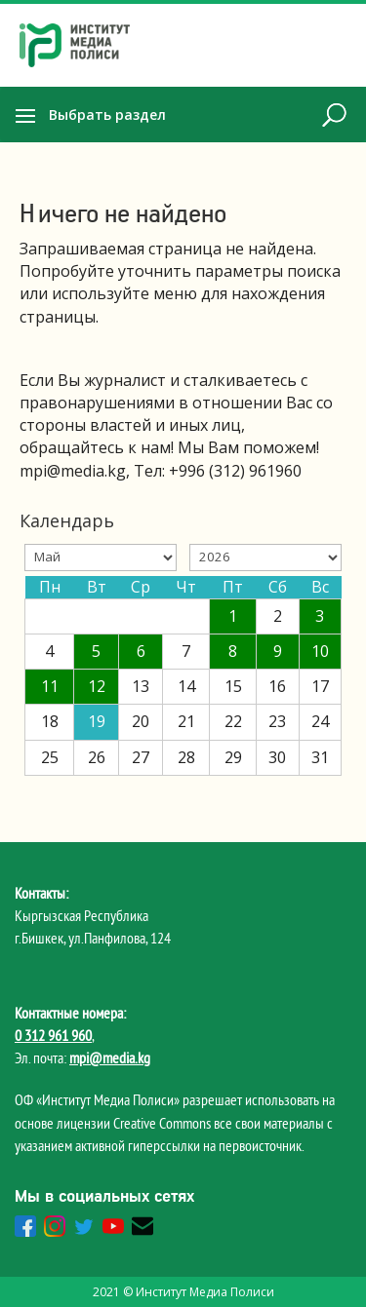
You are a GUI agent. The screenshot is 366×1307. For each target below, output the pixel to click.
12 (96, 686)
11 (50, 686)
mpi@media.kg (109, 1057)
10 (320, 651)
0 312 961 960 (53, 1035)
